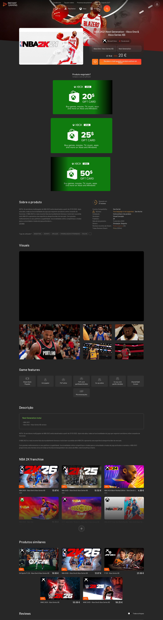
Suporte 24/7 (105, 3)
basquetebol (37, 144)
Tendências (57, 3)
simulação (55, 144)
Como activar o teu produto (122, 124)
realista (84, 144)
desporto (47, 144)
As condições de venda (54, 575)
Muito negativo (118, 136)
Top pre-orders (69, 3)
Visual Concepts (118, 127)
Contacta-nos (51, 585)
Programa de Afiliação (53, 582)
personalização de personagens (70, 144)
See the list (116, 119)
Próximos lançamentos (84, 3)
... (90, 144)
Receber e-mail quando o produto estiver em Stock (120, 62)
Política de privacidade (54, 579)
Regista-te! (137, 565)
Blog (96, 3)
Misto (115, 139)
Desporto (124, 134)
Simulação (116, 134)
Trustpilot (22, 575)
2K (114, 129)
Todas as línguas (136, 524)
